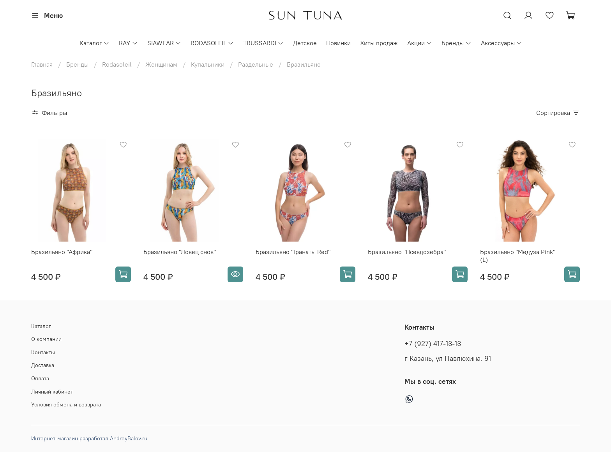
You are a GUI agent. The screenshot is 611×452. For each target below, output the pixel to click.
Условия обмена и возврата (66, 404)
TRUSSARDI (263, 43)
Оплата (40, 378)
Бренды (456, 43)
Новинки (338, 43)
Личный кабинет (52, 391)
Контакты (43, 352)
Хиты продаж (379, 43)
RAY (128, 43)
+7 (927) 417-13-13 (432, 343)
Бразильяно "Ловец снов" (179, 252)
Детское (305, 43)
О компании (46, 339)
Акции (419, 43)
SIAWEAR (164, 43)
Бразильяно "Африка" (61, 252)
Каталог (94, 43)
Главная (42, 64)
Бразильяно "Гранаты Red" (293, 252)
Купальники (207, 64)
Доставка (42, 365)
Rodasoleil (117, 64)
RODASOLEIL (212, 43)
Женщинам (161, 64)
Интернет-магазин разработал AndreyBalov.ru (89, 438)
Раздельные (255, 64)
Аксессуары (501, 43)
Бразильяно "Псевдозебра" (407, 252)
